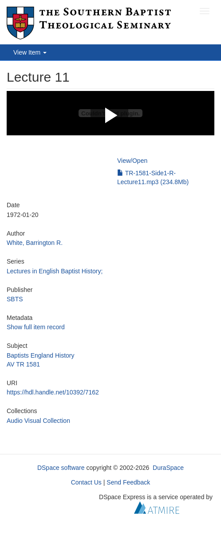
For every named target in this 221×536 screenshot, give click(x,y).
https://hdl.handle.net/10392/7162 (53, 392)
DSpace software (61, 467)
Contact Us (86, 482)
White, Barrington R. (35, 242)
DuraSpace (168, 467)
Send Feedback (128, 482)
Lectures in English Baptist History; (55, 271)
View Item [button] (30, 52)
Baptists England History (41, 355)
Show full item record (36, 327)
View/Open (132, 160)
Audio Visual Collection (38, 420)
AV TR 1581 (23, 364)
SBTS (15, 299)
